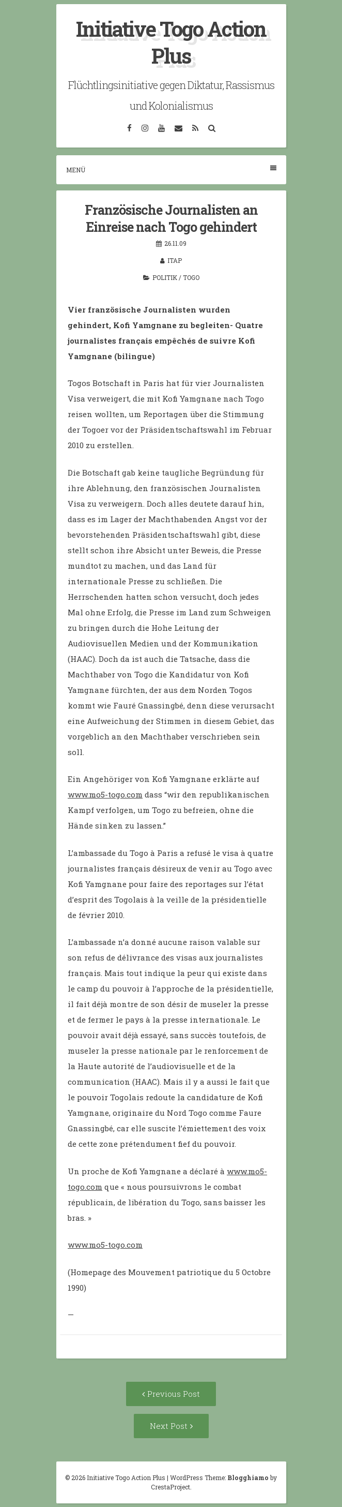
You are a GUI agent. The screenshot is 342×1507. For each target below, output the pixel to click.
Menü (171, 169)
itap (174, 260)
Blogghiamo (248, 1477)
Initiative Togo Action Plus (171, 42)
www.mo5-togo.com (105, 794)
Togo (191, 277)
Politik (164, 277)
